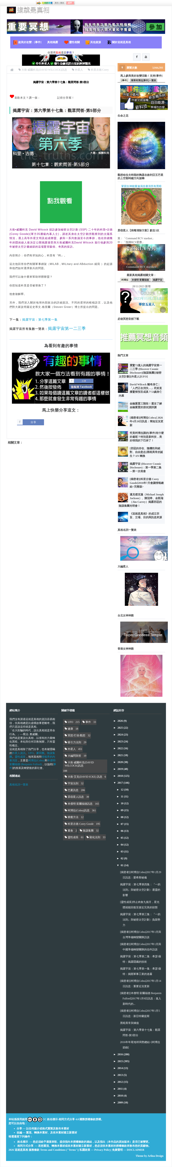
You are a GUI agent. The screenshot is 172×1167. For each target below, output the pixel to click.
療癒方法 (73, 817)
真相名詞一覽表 (18, 784)
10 (122, 803)
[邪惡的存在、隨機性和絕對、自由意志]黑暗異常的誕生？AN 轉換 (146, 452)
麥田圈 (40, 753)
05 (122, 837)
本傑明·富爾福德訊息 (80, 803)
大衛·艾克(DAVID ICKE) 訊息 (85, 776)
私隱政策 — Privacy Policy (95, 1150)
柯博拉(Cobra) (36, 760)
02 (122, 858)
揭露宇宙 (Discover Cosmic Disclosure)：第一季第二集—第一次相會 (145, 467)
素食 (70, 830)
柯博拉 (124, 279)
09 (122, 810)
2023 (121, 741)
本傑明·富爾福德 (140, 279)
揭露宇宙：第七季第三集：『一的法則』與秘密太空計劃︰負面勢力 (140, 920)
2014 (121, 1068)
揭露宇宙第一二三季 (67, 328)
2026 (121, 721)
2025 (121, 727)
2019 (121, 769)
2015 (121, 1061)
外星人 (72, 749)
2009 (121, 1102)
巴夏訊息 (73, 790)
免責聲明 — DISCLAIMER (128, 1150)
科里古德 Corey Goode (81, 824)
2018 (121, 776)
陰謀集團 (88, 830)
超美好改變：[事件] (27, 42)
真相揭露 (52, 42)
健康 (70, 728)
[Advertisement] (61, 476)
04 (122, 844)
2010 (121, 1095)
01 (122, 865)
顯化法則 (95, 837)
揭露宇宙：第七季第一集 (39, 319)
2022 (121, 748)
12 (122, 789)
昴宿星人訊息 (76, 797)
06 (122, 831)
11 (122, 796)
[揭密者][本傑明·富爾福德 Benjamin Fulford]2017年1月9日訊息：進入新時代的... (140, 998)
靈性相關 (72, 42)
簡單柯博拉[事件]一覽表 (143, 80)
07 (122, 824)
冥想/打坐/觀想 (76, 735)
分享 (33, 422)
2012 (121, 1082)
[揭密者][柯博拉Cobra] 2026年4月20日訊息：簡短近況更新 (146, 421)
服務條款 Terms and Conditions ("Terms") (53, 1150)
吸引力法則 (74, 742)
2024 (121, 734)
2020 (121, 762)
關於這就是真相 (119, 42)
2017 (121, 782)
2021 (121, 755)
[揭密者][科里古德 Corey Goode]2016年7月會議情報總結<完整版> (147, 483)
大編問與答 (74, 755)
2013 (121, 1075)
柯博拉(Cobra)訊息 (79, 810)
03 (122, 851)
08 (122, 817)
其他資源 (93, 42)
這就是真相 (21, 1150)
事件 (88, 722)
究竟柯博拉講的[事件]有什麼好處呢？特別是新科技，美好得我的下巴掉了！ (147, 437)
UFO (31, 753)
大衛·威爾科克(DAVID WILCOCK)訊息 (79, 764)
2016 (121, 1054)
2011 (120, 1088)
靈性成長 (20, 756)
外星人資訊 (19, 753)
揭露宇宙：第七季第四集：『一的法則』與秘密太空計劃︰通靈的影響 (140, 890)
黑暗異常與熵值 (129, 1023)
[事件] (124, 80)
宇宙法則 (73, 783)
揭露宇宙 (157, 279)
